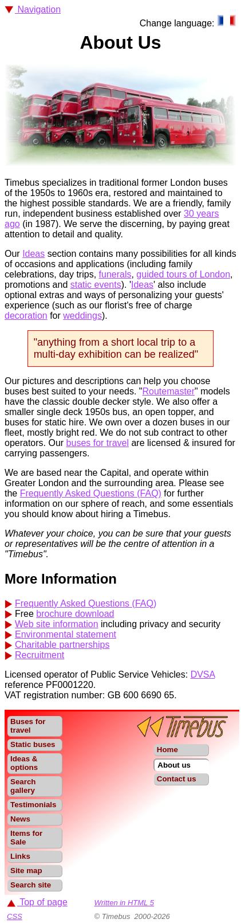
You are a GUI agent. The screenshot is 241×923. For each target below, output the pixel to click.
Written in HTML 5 (124, 902)
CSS (14, 916)
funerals (115, 274)
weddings (82, 315)
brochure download (75, 614)
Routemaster (169, 391)
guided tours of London (183, 274)
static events (95, 285)
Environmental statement (65, 634)
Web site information (56, 624)
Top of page (37, 902)
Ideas (33, 254)
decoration (26, 315)
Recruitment (39, 655)
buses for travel (97, 443)
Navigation (33, 9)
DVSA (203, 674)
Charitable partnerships (62, 645)
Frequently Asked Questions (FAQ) (90, 493)
